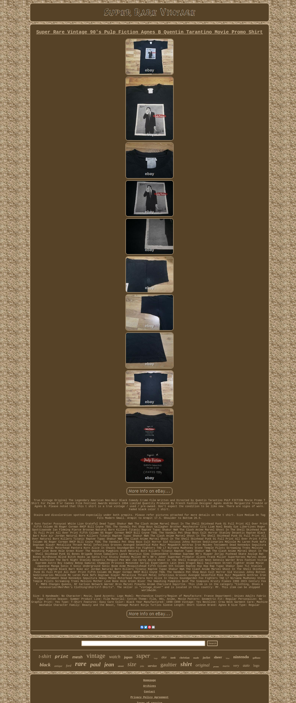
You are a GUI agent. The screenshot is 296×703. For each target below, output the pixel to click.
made (196, 657)
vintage (95, 655)
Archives (149, 685)
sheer (218, 657)
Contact (149, 691)
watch (114, 656)
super (143, 655)
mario (226, 665)
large (156, 658)
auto (246, 665)
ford (68, 665)
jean (109, 664)
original (203, 665)
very (236, 665)
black (45, 664)
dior (164, 657)
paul (95, 664)
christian (185, 657)
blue (227, 658)
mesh (77, 657)
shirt (186, 664)
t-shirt (45, 656)
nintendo (241, 656)
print (62, 656)
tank (173, 657)
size (131, 664)
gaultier (168, 664)
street (121, 666)
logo (256, 665)
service (152, 665)
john (142, 666)
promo (216, 666)
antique (58, 666)
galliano (257, 657)
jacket (206, 657)
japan (128, 657)
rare (80, 663)
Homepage (149, 680)
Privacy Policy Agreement (149, 697)
